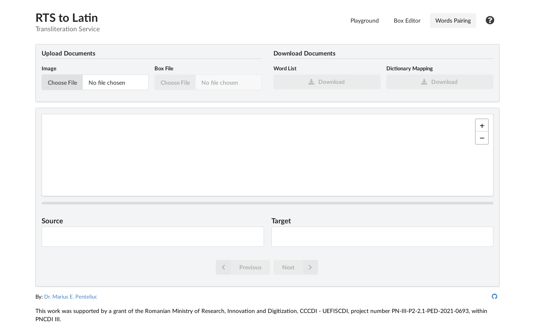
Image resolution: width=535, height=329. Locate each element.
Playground (364, 20)
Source (52, 221)
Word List (285, 68)
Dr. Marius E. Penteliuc (70, 296)
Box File (163, 68)
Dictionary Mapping (409, 68)
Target (281, 221)
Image (49, 68)
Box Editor (407, 20)
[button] (482, 125)
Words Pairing (453, 20)
